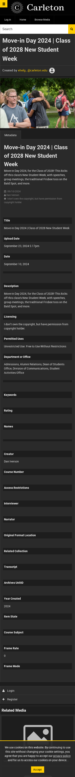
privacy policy (62, 756)
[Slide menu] (3, 3)
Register (10, 699)
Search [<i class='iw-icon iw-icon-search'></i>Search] (71, 29)
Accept (37, 769)
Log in (7, 19)
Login (8, 691)
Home (23, 19)
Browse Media (42, 19)
